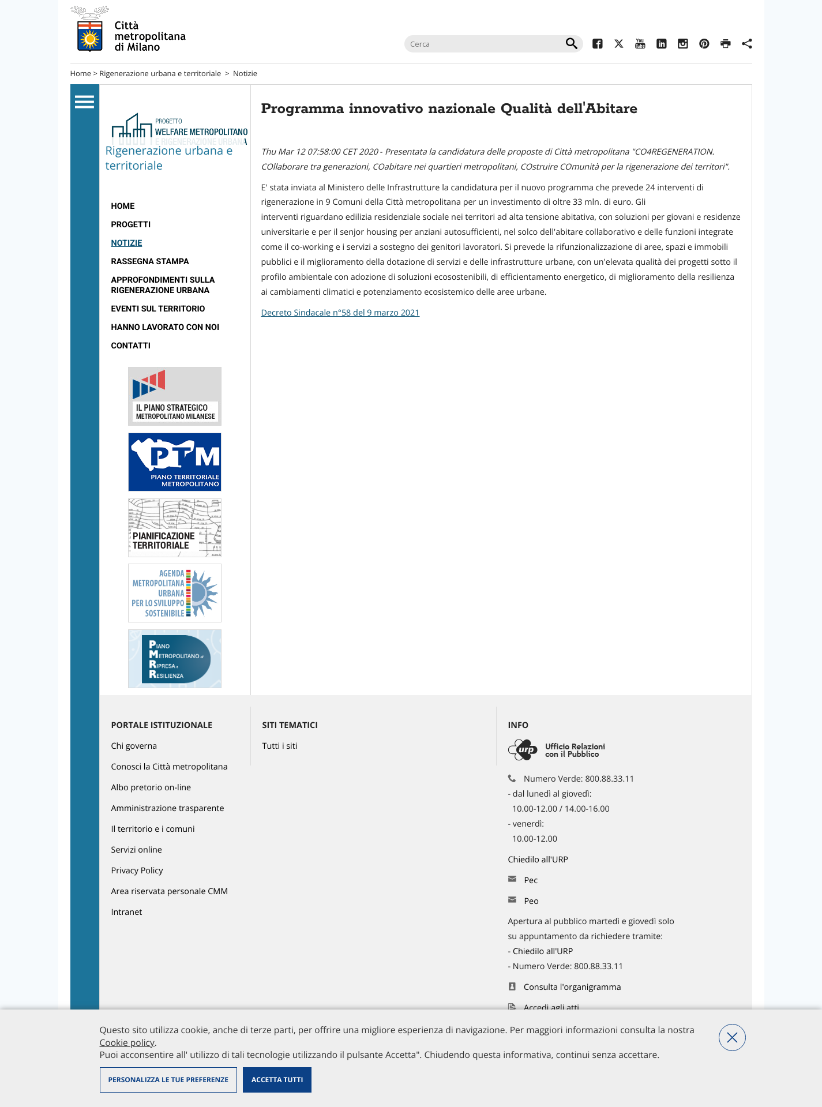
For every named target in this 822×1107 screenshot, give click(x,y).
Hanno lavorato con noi (165, 327)
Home (81, 73)
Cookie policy (127, 1042)
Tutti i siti (280, 746)
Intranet (126, 912)
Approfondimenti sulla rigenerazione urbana (163, 285)
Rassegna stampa (150, 262)
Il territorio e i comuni (153, 829)
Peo (531, 901)
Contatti (131, 346)
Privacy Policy (137, 870)
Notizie (245, 73)
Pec (531, 880)
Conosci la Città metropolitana (169, 766)
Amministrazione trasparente (167, 808)
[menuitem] (175, 206)
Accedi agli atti (551, 1008)
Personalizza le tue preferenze (168, 1080)
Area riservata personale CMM (169, 891)
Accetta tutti (277, 1080)
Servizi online (136, 850)
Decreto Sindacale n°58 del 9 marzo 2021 (340, 312)
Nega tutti (732, 1037)
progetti (131, 225)
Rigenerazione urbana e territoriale (160, 73)
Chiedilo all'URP (539, 859)
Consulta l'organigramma (572, 987)
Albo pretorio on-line (151, 787)
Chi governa (134, 746)
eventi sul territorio (158, 309)
